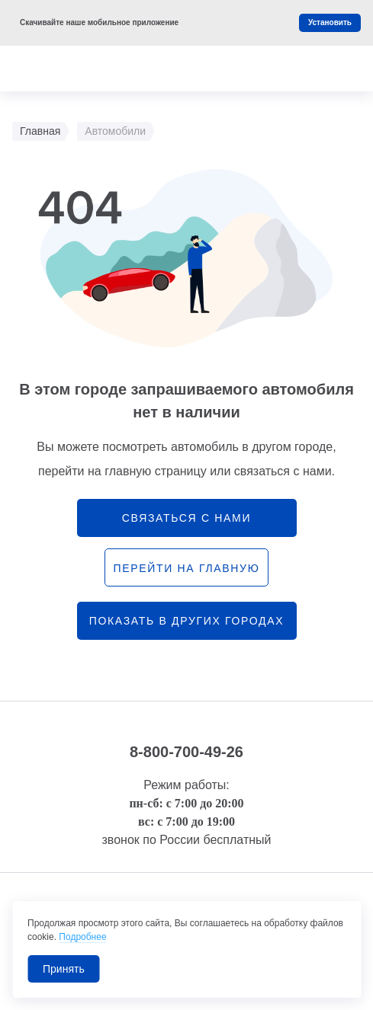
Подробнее (82, 937)
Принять (64, 969)
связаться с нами (186, 518)
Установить (330, 22)
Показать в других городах (187, 621)
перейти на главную (186, 568)
